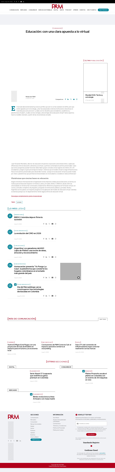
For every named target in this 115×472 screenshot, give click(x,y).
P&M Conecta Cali (47, 342)
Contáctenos (57, 423)
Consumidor (33, 10)
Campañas (11, 342)
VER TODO (103, 319)
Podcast (68, 10)
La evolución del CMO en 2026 (27, 233)
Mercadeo (23, 10)
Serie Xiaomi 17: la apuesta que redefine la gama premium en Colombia (41, 375)
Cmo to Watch (91, 10)
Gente (62, 10)
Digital (56, 10)
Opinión (75, 10)
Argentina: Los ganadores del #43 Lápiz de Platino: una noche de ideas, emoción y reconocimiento (30, 250)
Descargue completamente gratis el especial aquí (26, 196)
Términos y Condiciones (59, 426)
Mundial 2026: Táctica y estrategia (94, 96)
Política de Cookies (58, 430)
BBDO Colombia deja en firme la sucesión (28, 218)
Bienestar (88, 371)
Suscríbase (56, 417)
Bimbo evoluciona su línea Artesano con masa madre (44, 398)
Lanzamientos (34, 371)
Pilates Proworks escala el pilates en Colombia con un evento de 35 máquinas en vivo (96, 376)
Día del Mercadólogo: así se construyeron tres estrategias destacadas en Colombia (30, 289)
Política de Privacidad (59, 428)
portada (19, 202)
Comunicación (14, 10)
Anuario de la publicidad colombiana (59, 420)
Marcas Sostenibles (45, 10)
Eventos (82, 10)
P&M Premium (103, 10)
